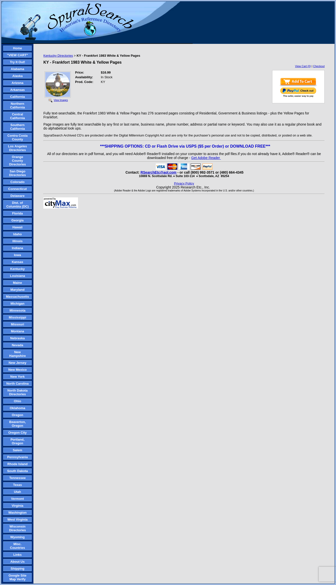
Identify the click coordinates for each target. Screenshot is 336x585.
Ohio (17, 401)
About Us (17, 561)
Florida (17, 213)
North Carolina (17, 383)
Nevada (17, 345)
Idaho (17, 234)
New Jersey (17, 363)
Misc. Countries (17, 546)
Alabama (17, 69)
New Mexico (17, 370)
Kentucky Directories (58, 55)
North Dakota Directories (17, 392)
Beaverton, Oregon (17, 423)
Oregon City (17, 432)
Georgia (17, 220)
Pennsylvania (17, 457)
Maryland (17, 290)
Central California (17, 116)
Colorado (17, 182)
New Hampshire (17, 354)
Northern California (17, 105)
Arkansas (17, 90)
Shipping (18, 568)
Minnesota (17, 310)
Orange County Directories (17, 160)
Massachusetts (17, 296)
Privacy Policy (184, 183)
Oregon (17, 415)
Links (17, 555)
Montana (17, 331)
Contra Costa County (17, 137)
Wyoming (17, 537)
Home (17, 48)
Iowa (17, 255)
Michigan (17, 303)
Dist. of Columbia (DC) (17, 204)
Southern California (17, 127)
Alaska (17, 76)
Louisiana (17, 276)
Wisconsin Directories (17, 528)
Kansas (17, 262)
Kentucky (17, 269)
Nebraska (17, 338)
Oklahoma (17, 408)
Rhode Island (17, 464)
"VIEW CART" (17, 55)
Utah (17, 492)
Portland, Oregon (17, 441)
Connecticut (17, 189)
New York (17, 376)
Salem (17, 450)
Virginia (17, 505)
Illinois (17, 241)
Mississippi (17, 317)
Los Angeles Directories (17, 148)
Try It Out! (17, 62)
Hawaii (17, 227)
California (17, 97)
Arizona (18, 83)
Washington (17, 512)
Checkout (319, 66)
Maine (17, 283)
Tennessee (17, 478)
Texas (17, 485)
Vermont (17, 499)
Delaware (17, 196)
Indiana (17, 248)
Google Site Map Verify (17, 577)
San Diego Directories (17, 173)
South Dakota (17, 471)
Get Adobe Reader (206, 158)
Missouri (17, 324)
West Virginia (17, 519)
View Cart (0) (303, 66)
